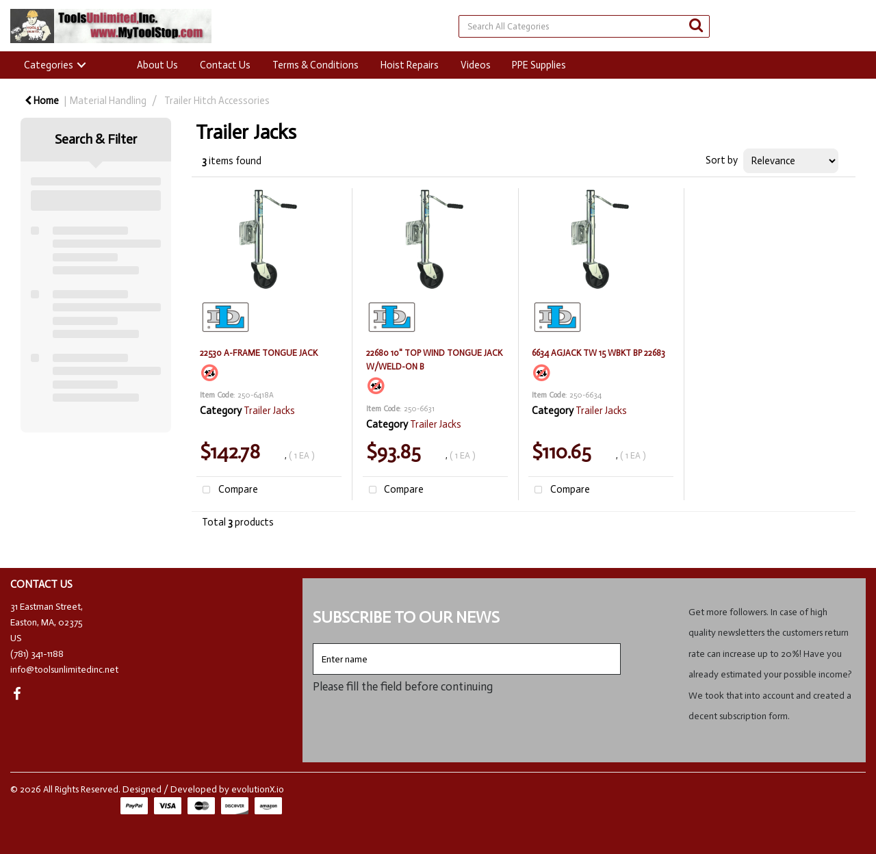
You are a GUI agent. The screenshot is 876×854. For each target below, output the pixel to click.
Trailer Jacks (269, 410)
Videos (476, 65)
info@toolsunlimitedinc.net (64, 669)
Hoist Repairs (410, 65)
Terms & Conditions (315, 65)
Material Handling (108, 100)
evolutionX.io (257, 789)
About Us (157, 65)
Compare (227, 490)
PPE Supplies (539, 65)
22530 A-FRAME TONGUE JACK (259, 353)
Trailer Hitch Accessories (217, 100)
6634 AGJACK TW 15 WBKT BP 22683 (598, 353)
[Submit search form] (696, 25)
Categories (48, 65)
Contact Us (225, 65)
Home (42, 100)
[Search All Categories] (584, 26)
